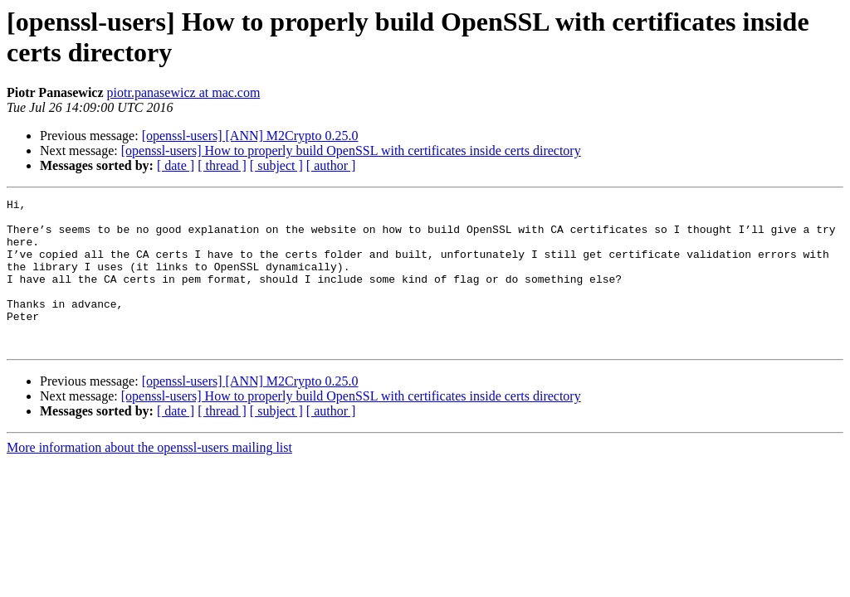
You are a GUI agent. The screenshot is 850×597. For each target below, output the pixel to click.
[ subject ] (276, 165)
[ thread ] (222, 165)
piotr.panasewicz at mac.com (184, 92)
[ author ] (331, 165)
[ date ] (175, 165)
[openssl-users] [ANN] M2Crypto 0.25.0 (250, 136)
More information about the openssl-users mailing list (149, 477)
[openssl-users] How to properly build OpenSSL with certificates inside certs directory (351, 150)
